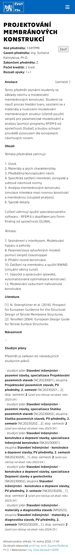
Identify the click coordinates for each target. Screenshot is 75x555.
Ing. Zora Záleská (38, 549)
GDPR (55, 549)
